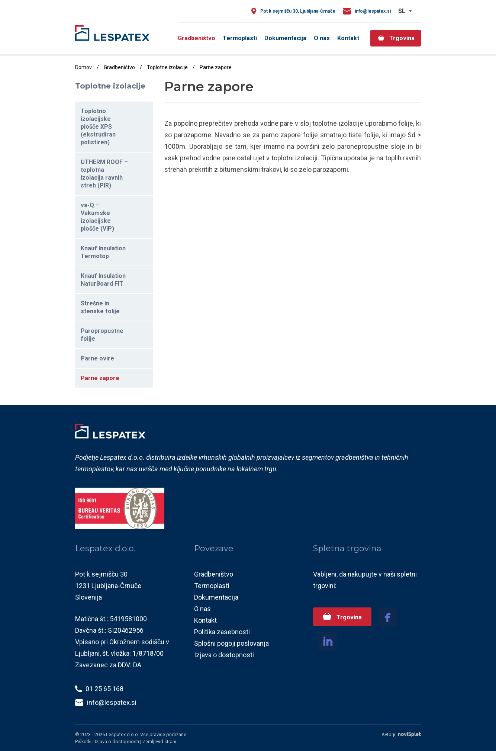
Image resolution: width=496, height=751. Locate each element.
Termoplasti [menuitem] (240, 38)
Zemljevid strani (159, 741)
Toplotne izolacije (167, 67)
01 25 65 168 (104, 689)
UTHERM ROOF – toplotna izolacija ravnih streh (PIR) (104, 173)
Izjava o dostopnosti (117, 741)
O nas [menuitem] (322, 38)
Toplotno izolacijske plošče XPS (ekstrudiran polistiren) (98, 126)
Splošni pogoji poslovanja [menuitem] (231, 643)
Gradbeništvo (119, 67)
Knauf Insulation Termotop (103, 252)
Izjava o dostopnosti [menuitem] (224, 655)
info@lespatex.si (373, 11)
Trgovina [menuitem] (402, 38)
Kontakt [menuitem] (348, 38)
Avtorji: (401, 734)
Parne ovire (97, 358)
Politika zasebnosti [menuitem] (222, 632)
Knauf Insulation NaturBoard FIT (103, 279)
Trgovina (348, 617)
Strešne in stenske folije (100, 307)
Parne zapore (100, 378)
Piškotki (84, 741)
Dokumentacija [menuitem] (285, 38)
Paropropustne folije (102, 334)
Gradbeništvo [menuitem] (196, 38)
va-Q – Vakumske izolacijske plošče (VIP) (97, 217)
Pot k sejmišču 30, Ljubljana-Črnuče (297, 11)
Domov (83, 67)
